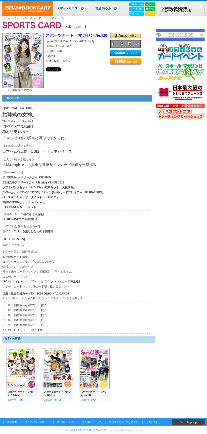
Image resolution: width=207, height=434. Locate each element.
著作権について (65, 422)
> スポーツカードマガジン (48, 18)
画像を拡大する (22, 90)
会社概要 (12, 422)
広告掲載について (91, 422)
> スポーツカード (21, 18)
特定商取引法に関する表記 (123, 422)
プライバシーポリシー (37, 422)
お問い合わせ (153, 422)
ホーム (6, 18)
